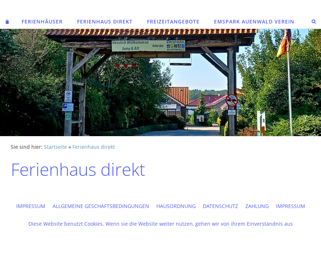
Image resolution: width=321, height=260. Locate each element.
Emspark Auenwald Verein (254, 21)
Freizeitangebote (173, 21)
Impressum (30, 206)
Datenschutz (220, 206)
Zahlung (257, 206)
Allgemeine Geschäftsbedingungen (101, 206)
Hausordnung (176, 206)
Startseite (55, 146)
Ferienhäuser (42, 21)
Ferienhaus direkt (105, 21)
